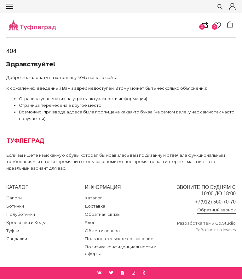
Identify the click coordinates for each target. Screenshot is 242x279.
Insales (229, 229)
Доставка (95, 206)
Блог (90, 222)
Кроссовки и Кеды (26, 222)
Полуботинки (20, 214)
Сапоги (14, 197)
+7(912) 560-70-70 (215, 201)
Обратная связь (102, 214)
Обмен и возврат (103, 230)
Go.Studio (225, 223)
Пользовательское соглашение (119, 238)
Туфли (12, 230)
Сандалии (16, 238)
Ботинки (15, 206)
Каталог (93, 197)
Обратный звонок (216, 209)
